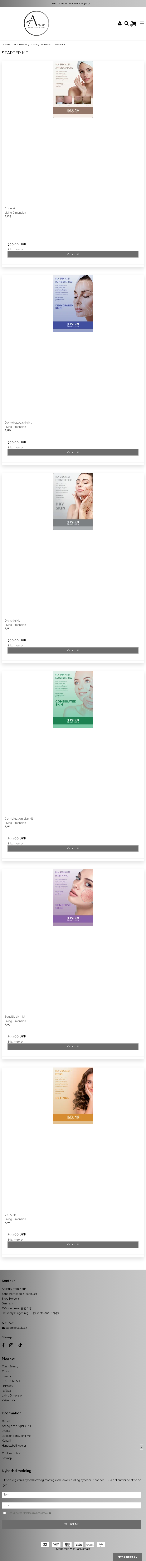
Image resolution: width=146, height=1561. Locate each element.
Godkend (72, 1524)
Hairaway (7, 1385)
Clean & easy (10, 1366)
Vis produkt (73, 254)
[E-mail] (71, 1505)
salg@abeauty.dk (16, 1327)
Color (5, 1371)
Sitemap (7, 1337)
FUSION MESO (11, 1381)
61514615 (9, 1322)
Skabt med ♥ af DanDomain (73, 1548)
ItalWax (6, 1390)
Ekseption (8, 1376)
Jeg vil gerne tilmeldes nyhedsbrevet (39, 1513)
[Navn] (71, 1494)
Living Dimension (12, 1395)
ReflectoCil (9, 1400)
